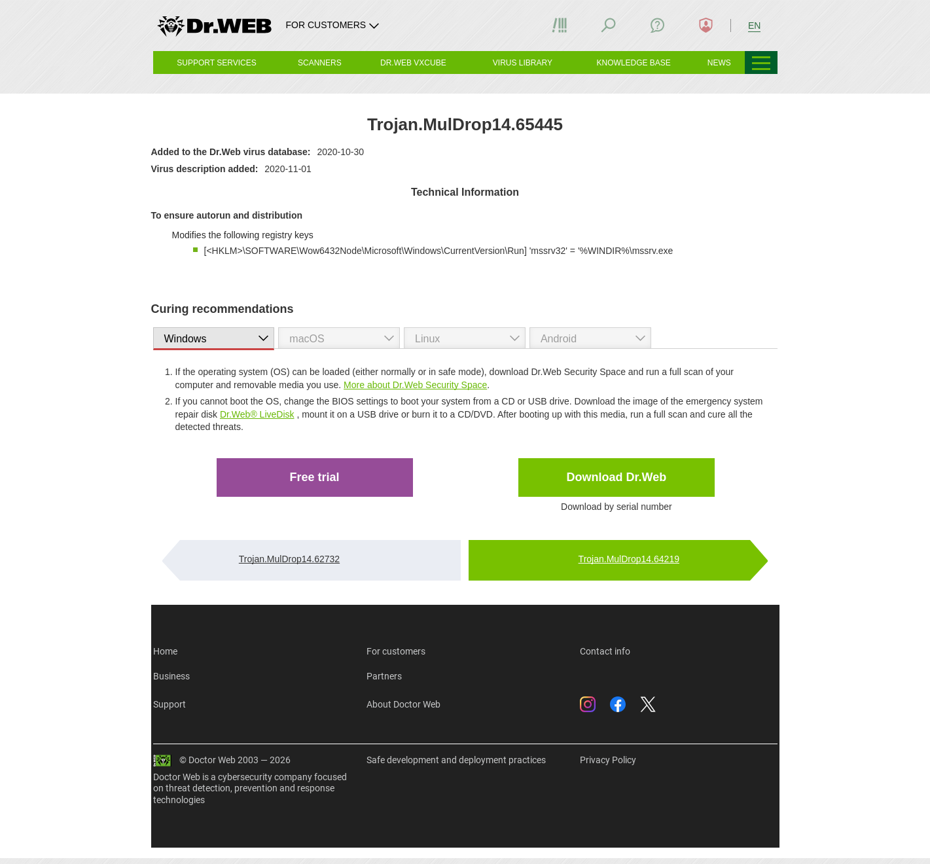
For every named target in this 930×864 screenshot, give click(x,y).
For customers (396, 651)
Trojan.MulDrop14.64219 (629, 559)
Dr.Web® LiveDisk (257, 414)
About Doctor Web (403, 704)
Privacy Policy (608, 760)
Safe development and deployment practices (456, 760)
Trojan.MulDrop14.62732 (289, 559)
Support (169, 704)
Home (165, 651)
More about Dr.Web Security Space (415, 385)
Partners (384, 676)
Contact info (605, 651)
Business (171, 676)
